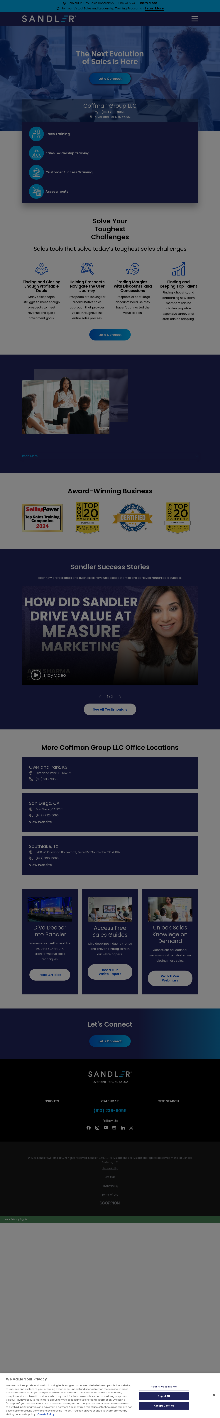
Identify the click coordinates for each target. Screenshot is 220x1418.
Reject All (164, 1396)
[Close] (214, 1395)
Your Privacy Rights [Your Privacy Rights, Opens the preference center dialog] (164, 1386)
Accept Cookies (164, 1405)
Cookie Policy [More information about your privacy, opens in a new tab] (46, 1414)
